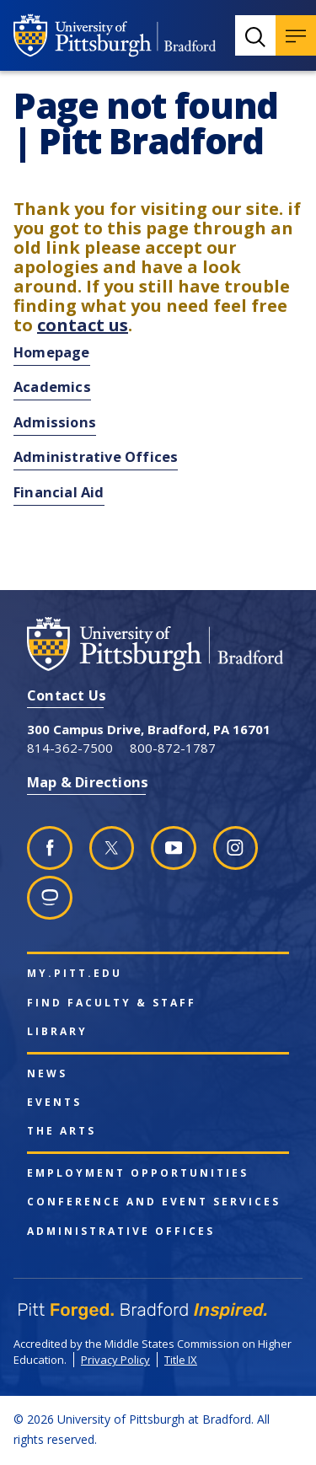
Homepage (51, 352)
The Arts (61, 1131)
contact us (82, 325)
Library (57, 1032)
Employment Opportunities (138, 1173)
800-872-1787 (173, 747)
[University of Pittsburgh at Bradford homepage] (114, 35)
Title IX (180, 1359)
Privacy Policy (115, 1359)
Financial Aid (58, 492)
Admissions (54, 422)
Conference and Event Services (154, 1202)
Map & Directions (87, 782)
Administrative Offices (95, 456)
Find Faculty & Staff (111, 1003)
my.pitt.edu (74, 973)
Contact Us (66, 695)
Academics (52, 386)
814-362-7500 (70, 747)
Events (54, 1102)
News (47, 1074)
